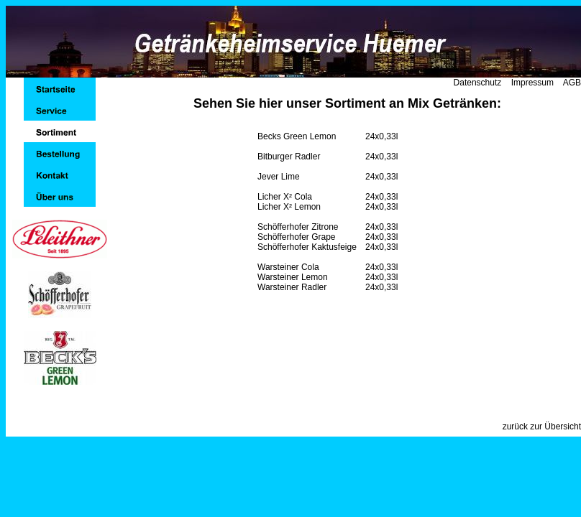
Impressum (532, 83)
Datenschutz (478, 83)
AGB (572, 83)
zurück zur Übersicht (542, 426)
